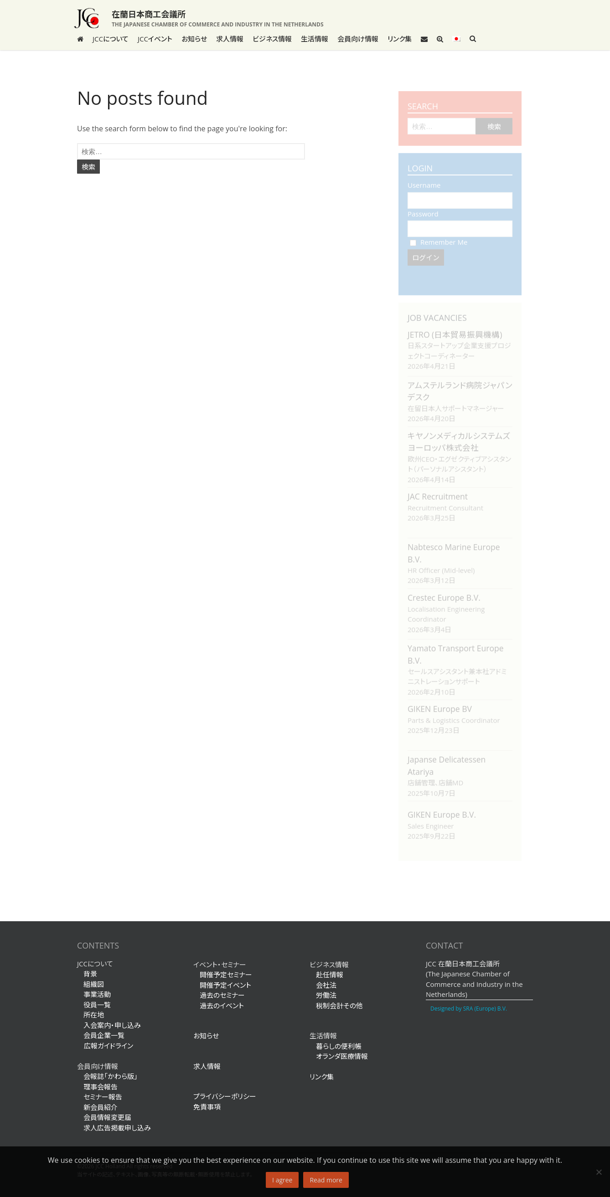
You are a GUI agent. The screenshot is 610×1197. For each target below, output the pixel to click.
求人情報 (229, 38)
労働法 (326, 995)
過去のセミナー (222, 995)
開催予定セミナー (226, 974)
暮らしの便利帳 (339, 1046)
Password (423, 209)
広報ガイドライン (105, 1045)
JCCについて (111, 38)
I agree (282, 1180)
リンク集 (400, 38)
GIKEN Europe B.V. (442, 810)
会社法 (326, 985)
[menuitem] (456, 39)
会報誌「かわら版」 (110, 1076)
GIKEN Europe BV (440, 704)
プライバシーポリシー (224, 1096)
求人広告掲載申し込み (117, 1127)
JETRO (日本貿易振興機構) (455, 330)
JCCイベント (155, 38)
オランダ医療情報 (342, 1056)
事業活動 (97, 994)
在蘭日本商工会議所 (149, 14)
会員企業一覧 (103, 1035)
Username (424, 180)
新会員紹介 (100, 1107)
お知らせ (194, 38)
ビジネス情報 (272, 38)
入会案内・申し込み (112, 1025)
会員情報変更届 (107, 1117)
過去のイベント (222, 1005)
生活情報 (314, 38)
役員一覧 (97, 1004)
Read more (326, 1180)
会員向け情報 (357, 38)
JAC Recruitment (438, 491)
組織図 (93, 984)
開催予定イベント (225, 985)
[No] (598, 1171)
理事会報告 (100, 1086)
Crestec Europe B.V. (444, 593)
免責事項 (207, 1106)
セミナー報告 (102, 1096)
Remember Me (438, 237)
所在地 (93, 1014)
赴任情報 (329, 974)
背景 (90, 973)
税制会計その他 (339, 1005)
